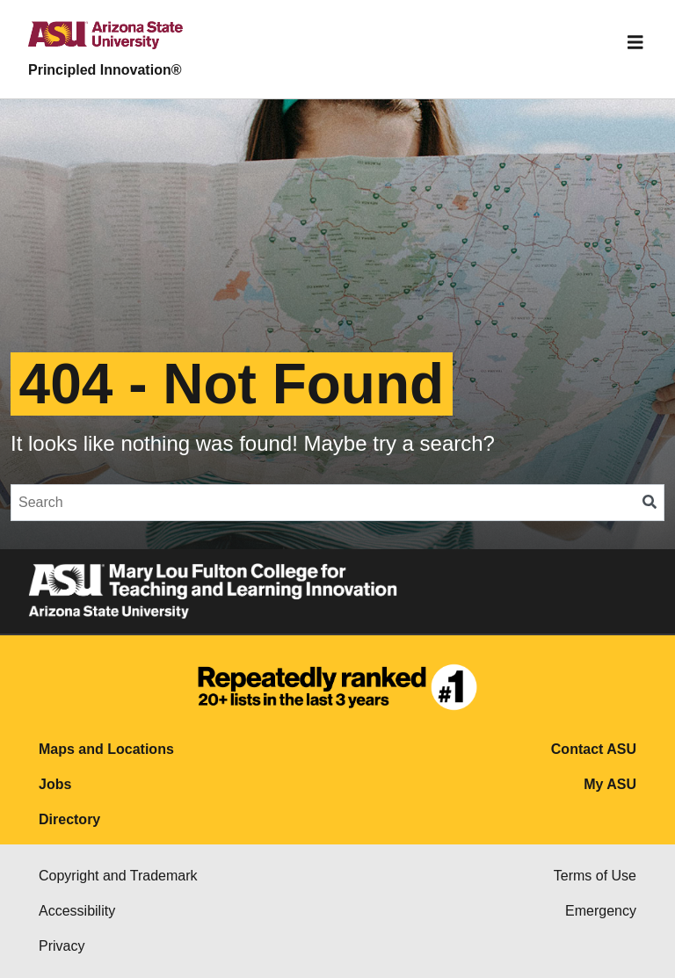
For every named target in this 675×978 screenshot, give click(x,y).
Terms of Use (595, 875)
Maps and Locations (106, 749)
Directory (69, 819)
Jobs (55, 784)
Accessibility (77, 910)
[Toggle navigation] (635, 42)
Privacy (61, 945)
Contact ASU (593, 749)
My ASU (610, 784)
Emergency (600, 910)
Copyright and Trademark (118, 875)
